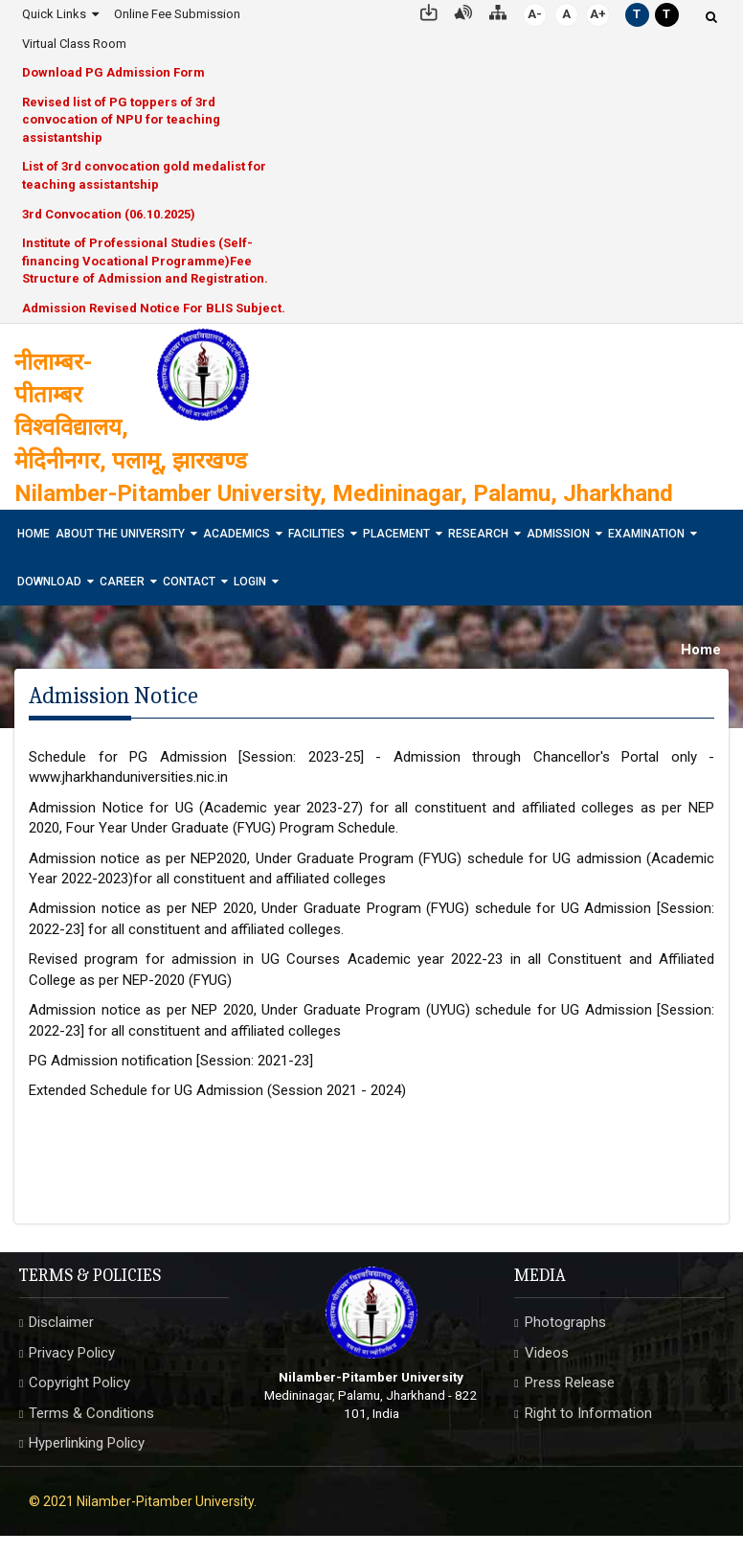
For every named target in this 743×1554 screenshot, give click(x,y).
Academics (236, 533)
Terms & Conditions (91, 1413)
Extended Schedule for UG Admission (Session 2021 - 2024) (217, 1090)
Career (122, 581)
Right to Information (588, 1413)
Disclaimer (61, 1322)
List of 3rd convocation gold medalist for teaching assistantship (144, 175)
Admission (558, 533)
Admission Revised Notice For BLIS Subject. (153, 308)
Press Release (570, 1382)
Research (478, 533)
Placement (396, 533)
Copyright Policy (79, 1382)
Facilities (316, 533)
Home (33, 533)
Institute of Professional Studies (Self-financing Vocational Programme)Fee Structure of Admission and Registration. (145, 261)
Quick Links (54, 14)
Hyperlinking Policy (87, 1442)
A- (535, 14)
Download (49, 581)
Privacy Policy (72, 1352)
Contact (189, 581)
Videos (547, 1352)
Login (250, 581)
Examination (646, 533)
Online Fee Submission (177, 14)
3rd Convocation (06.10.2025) (108, 214)
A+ (598, 14)
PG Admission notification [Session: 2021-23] (171, 1060)
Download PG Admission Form (113, 72)
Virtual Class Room (74, 43)
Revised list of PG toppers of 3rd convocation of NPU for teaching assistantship (121, 120)
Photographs (565, 1322)
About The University (120, 533)
